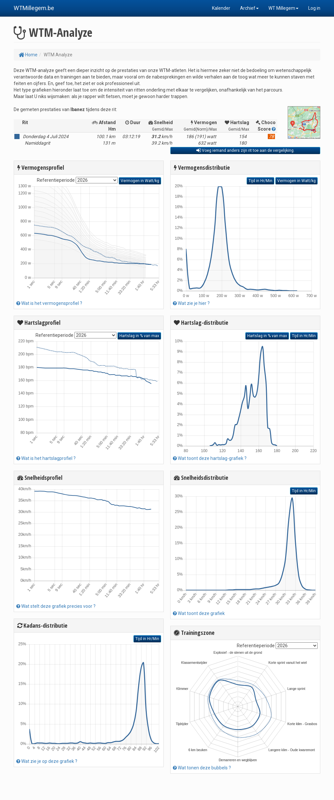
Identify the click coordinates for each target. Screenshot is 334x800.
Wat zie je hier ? (191, 303)
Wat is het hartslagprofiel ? (46, 458)
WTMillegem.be (34, 8)
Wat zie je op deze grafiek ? (46, 761)
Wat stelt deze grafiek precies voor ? (56, 606)
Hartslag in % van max (139, 336)
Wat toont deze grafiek (199, 613)
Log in (314, 8)
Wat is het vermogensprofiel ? (49, 303)
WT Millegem (283, 8)
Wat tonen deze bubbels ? (202, 767)
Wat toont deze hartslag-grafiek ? (210, 458)
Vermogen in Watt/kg (140, 181)
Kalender (221, 8)
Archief (249, 8)
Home (28, 54)
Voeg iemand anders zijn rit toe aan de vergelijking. (245, 150)
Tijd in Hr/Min (147, 638)
